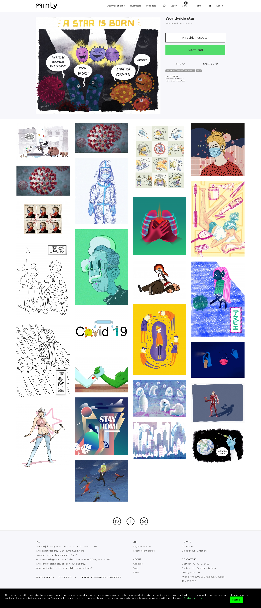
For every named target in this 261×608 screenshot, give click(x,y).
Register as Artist (142, 546)
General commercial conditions (101, 577)
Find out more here (194, 598)
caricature (170, 71)
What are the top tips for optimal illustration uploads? (64, 568)
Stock (173, 5)
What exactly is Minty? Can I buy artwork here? (60, 550)
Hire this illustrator (195, 37)
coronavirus (189, 71)
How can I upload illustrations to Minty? (56, 555)
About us (137, 563)
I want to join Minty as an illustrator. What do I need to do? (66, 546)
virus (199, 71)
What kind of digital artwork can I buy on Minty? (61, 563)
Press (136, 572)
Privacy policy (45, 577)
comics (180, 71)
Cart (185, 4)
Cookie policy (67, 577)
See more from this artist (179, 23)
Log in (219, 5)
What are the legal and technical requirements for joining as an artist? (73, 559)
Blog (135, 568)
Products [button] (152, 5)
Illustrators (135, 5)
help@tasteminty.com (204, 568)
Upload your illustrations (194, 550)
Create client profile (144, 550)
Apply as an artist (116, 5)
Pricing (198, 5)
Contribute (188, 546)
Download (195, 49)
